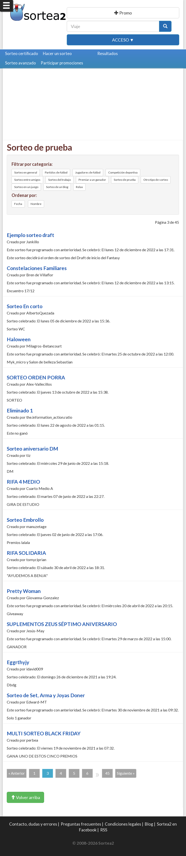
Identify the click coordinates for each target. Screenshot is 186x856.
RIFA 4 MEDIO (23, 482)
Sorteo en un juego (26, 187)
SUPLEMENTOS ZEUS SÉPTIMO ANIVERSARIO (62, 624)
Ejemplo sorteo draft (30, 235)
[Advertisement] (93, 106)
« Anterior (16, 773)
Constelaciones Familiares (37, 268)
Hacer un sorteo (57, 53)
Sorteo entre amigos (27, 179)
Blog (149, 824)
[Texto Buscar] (113, 26)
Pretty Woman (24, 591)
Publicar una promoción (123, 12)
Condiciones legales (123, 824)
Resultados (107, 53)
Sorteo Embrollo (25, 520)
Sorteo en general (25, 172)
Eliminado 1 (20, 410)
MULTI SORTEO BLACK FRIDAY (43, 733)
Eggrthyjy (18, 662)
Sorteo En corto (24, 306)
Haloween (19, 339)
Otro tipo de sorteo (155, 179)
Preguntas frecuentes (81, 824)
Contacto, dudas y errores (33, 824)
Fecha (18, 204)
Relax (79, 187)
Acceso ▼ (123, 39)
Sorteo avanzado (20, 62)
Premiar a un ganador (92, 179)
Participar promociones (62, 62)
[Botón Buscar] (165, 26)
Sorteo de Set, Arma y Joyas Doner (46, 695)
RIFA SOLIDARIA (26, 553)
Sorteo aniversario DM (32, 448)
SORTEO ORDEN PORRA (36, 377)
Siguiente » (126, 773)
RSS (103, 829)
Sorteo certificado (21, 53)
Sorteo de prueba (125, 179)
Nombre (36, 204)
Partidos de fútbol (56, 172)
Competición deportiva (123, 172)
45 (107, 773)
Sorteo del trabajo (59, 179)
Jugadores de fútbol (87, 172)
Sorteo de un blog (57, 187)
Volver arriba (25, 797)
